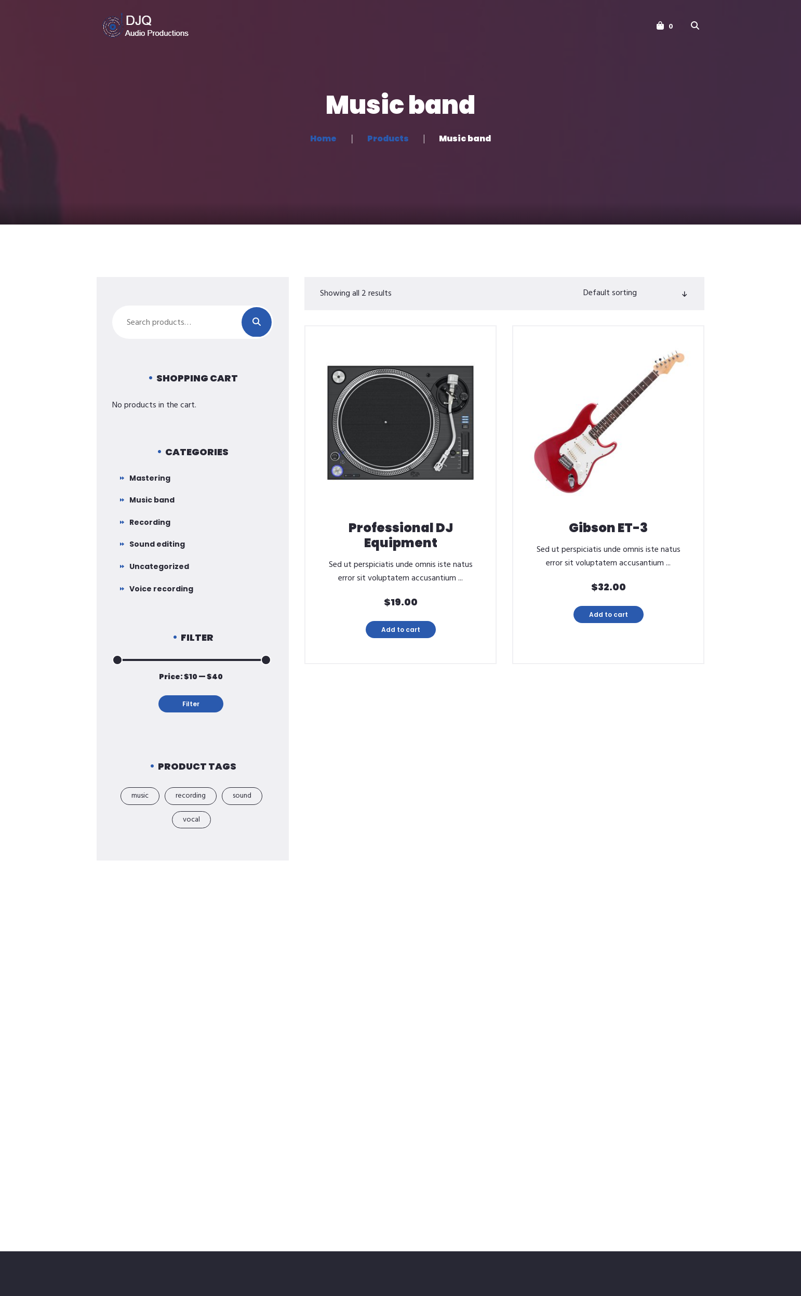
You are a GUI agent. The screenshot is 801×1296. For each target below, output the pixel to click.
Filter (190, 703)
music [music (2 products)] (140, 796)
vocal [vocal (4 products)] (191, 820)
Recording (149, 522)
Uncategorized (159, 566)
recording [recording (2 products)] (191, 796)
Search (257, 322)
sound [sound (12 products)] (242, 796)
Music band (152, 500)
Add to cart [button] (400, 629)
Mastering (149, 478)
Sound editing (157, 544)
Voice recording (161, 589)
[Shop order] (634, 293)
